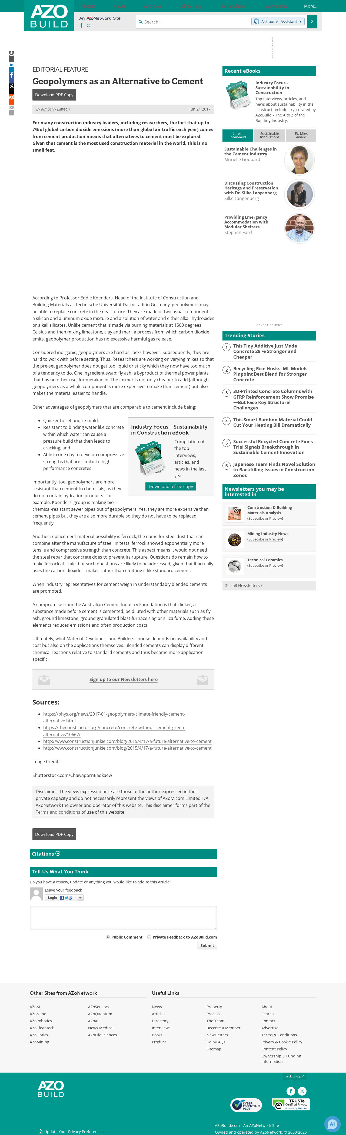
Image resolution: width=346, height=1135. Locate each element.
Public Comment (126, 937)
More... (305, 6)
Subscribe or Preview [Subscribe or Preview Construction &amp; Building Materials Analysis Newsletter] (265, 507)
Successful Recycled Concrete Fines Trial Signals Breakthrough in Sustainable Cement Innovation (274, 437)
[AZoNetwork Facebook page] (81, 26)
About (266, 1006)
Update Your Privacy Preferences (71, 1128)
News (157, 1006)
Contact (268, 1020)
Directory (160, 1020)
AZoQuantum (100, 1013)
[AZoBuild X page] (88, 26)
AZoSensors (98, 1006)
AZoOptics (39, 1034)
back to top (295, 1076)
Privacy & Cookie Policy (281, 1041)
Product (159, 1041)
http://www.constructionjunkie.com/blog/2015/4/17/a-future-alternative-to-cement (127, 741)
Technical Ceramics (265, 549)
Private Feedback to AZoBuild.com (185, 937)
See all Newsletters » (244, 574)
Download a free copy (171, 486)
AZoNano (38, 1013)
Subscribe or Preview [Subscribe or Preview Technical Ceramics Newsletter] (265, 554)
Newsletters (217, 1034)
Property (214, 1006)
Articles (158, 1013)
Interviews (161, 1027)
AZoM (35, 1006)
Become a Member (224, 1027)
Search (267, 1013)
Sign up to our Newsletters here (123, 679)
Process (213, 1013)
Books (157, 1034)
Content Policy (274, 1048)
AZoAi (93, 1020)
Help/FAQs (216, 1041)
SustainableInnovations (270, 135)
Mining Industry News (267, 523)
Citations (46, 853)
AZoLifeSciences (102, 1034)
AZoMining (39, 1041)
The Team (215, 1020)
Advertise (269, 1027)
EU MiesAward (301, 135)
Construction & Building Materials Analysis (269, 499)
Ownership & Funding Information (281, 1058)
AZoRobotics (41, 1020)
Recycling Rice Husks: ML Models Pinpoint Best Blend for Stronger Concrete (266, 372)
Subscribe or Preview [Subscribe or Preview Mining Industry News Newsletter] (265, 528)
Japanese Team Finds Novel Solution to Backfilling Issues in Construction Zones (273, 457)
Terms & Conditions (279, 1034)
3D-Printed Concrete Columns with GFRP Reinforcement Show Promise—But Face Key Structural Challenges (274, 394)
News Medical (101, 1027)
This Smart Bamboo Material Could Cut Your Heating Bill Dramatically (273, 413)
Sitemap (214, 1048)
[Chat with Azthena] (332, 1124)
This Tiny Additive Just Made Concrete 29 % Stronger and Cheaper (272, 348)
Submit (207, 945)
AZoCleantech (42, 1027)
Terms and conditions (58, 812)
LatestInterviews (237, 135)
